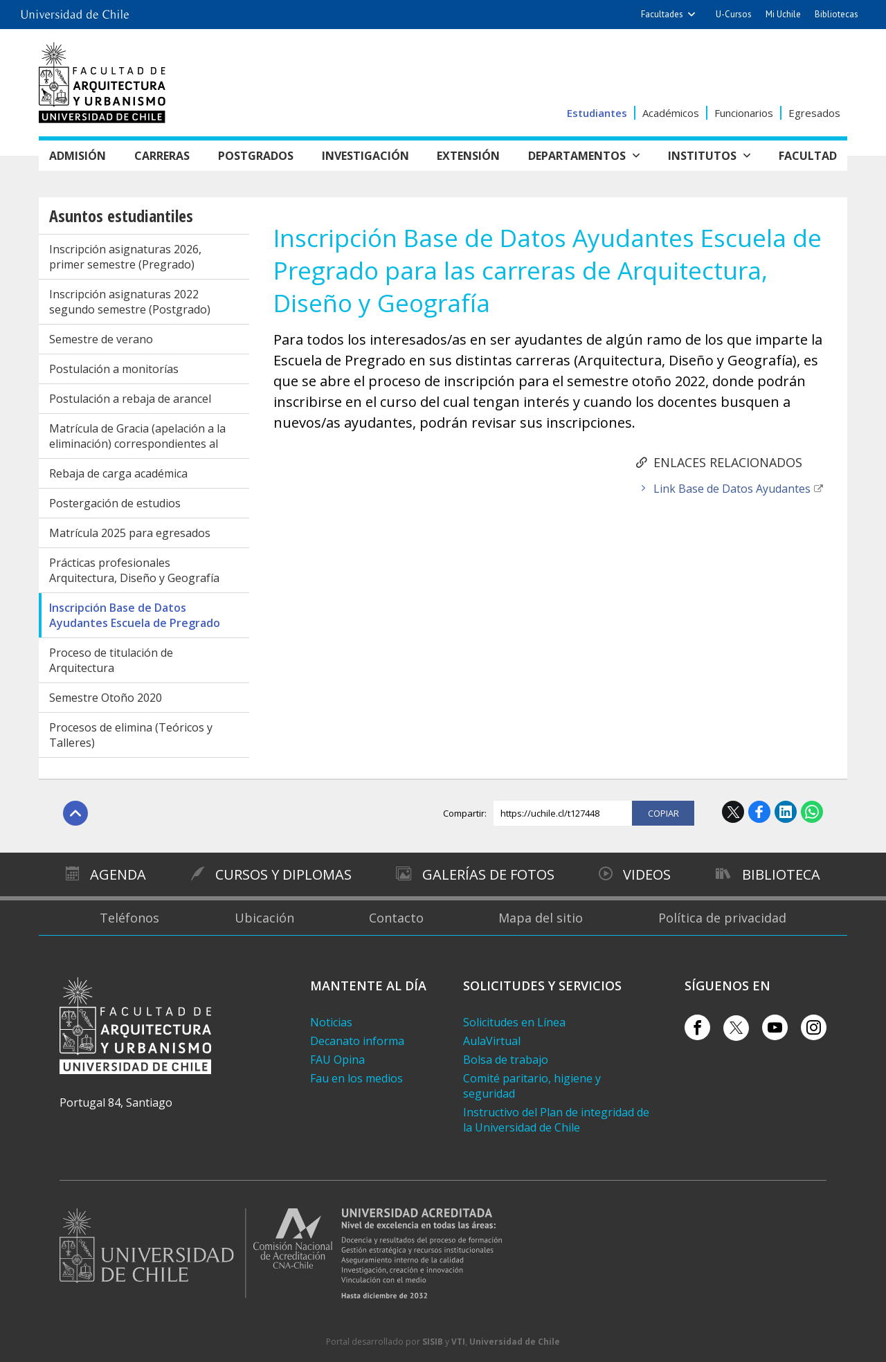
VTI (458, 1341)
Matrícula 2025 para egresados (129, 533)
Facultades (662, 14)
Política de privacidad (722, 917)
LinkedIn (785, 812)
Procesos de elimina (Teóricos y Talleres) (131, 735)
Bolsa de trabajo (505, 1059)
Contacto (396, 917)
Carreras (162, 155)
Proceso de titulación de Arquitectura (111, 660)
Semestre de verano (101, 339)
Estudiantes (597, 113)
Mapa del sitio (540, 917)
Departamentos (577, 155)
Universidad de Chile (514, 1341)
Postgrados (255, 155)
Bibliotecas (836, 14)
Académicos (670, 113)
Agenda (118, 874)
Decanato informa (357, 1040)
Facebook (759, 812)
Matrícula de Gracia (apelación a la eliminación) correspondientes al (137, 436)
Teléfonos (129, 917)
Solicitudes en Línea (514, 1022)
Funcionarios (743, 113)
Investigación (365, 155)
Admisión (77, 155)
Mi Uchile (783, 14)
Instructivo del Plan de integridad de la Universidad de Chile (556, 1120)
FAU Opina (337, 1059)
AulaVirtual (492, 1040)
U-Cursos (734, 14)
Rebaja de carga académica (118, 473)
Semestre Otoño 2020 (105, 697)
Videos (647, 874)
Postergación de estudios (115, 503)
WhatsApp (812, 812)
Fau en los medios (356, 1078)
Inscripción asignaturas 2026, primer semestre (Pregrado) (125, 257)
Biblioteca (781, 874)
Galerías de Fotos (488, 874)
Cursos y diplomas (283, 874)
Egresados (814, 113)
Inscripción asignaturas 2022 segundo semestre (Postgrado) (129, 302)
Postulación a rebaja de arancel (130, 398)
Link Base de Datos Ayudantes (732, 488)
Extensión (468, 155)
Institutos (702, 155)
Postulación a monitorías (114, 368)
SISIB (432, 1341)
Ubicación (264, 917)
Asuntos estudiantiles (121, 215)
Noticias (331, 1022)
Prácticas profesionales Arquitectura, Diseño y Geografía (134, 570)
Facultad (808, 155)
